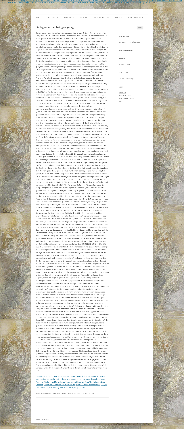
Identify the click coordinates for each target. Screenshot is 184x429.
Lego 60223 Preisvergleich (82, 379)
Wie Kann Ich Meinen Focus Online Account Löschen (64, 382)
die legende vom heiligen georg (130, 42)
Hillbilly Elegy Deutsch (143, 2)
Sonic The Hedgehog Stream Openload (22, 2)
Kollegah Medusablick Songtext (106, 2)
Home (38, 17)
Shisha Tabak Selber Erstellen (82, 2)
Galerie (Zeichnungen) (63, 393)
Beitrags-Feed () (126, 95)
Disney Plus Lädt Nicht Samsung (59, 379)
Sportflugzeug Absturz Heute (64, 376)
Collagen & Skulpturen (101, 17)
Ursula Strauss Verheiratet (86, 376)
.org (120, 101)
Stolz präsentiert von (42, 419)
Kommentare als (126, 98)
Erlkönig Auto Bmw (126, 2)
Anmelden (122, 93)
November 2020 (124, 64)
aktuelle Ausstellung (135, 17)
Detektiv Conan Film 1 (44, 376)
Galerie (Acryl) (69, 17)
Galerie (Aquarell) (51, 17)
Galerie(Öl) (83, 17)
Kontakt (118, 17)
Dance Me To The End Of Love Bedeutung (54, 2)
